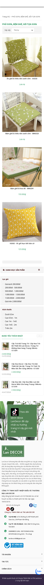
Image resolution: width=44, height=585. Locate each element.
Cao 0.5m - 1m (11, 318)
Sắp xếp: (8, 30)
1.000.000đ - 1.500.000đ (15, 294)
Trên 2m (8, 328)
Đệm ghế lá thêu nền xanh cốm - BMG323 (22, 133)
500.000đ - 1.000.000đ (14, 291)
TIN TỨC (22, 561)
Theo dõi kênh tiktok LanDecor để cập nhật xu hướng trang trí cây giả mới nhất (21, 420)
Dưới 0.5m (9, 314)
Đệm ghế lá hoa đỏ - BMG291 (22, 188)
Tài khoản (22, 554)
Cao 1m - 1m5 (11, 321)
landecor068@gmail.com (17, 538)
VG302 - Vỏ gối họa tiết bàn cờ (22, 243)
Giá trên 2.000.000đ (13, 301)
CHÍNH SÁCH (22, 569)
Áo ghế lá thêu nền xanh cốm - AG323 (22, 78)
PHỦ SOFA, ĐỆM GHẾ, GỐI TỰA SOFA (19, 24)
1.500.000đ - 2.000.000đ (15, 298)
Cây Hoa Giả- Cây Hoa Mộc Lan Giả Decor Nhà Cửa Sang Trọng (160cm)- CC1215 (27, 384)
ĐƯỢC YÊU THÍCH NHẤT (12, 336)
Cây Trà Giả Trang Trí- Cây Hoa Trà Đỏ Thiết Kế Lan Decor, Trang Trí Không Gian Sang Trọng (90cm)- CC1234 (26, 347)
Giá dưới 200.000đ (12, 284)
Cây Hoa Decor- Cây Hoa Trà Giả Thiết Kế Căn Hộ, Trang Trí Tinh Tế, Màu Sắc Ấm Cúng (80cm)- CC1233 (26, 366)
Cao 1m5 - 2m (11, 324)
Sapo (27, 580)
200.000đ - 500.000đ (13, 287)
